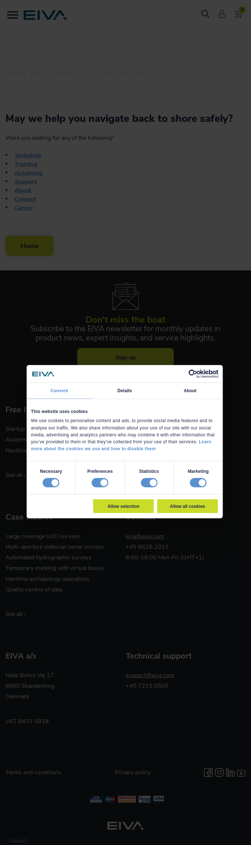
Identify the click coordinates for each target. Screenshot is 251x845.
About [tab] (190, 390)
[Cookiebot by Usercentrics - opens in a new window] (192, 374)
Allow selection (123, 506)
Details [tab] (124, 390)
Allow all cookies (187, 506)
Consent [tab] (59, 390)
